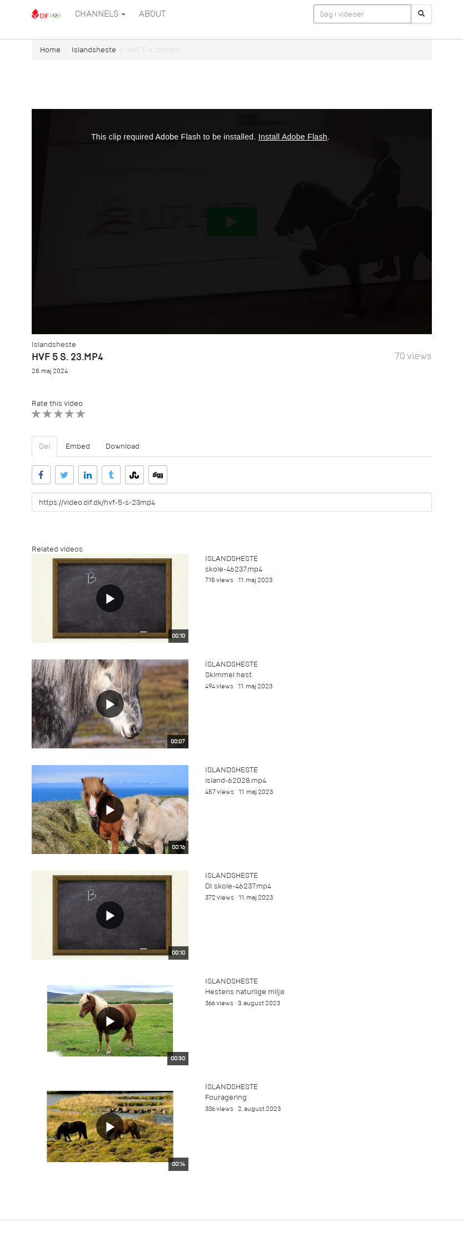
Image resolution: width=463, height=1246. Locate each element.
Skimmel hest (228, 674)
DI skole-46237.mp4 (238, 886)
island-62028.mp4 (235, 780)
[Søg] (421, 13)
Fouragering (226, 1097)
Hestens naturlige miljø (245, 991)
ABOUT (152, 14)
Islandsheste (94, 49)
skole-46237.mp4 (233, 569)
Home (50, 49)
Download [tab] (123, 446)
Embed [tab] (78, 446)
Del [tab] (44, 446)
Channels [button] (100, 14)
